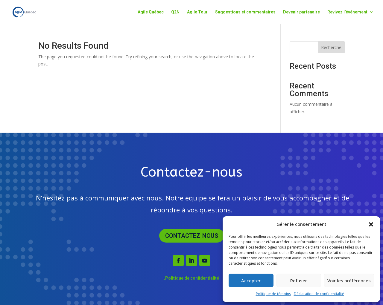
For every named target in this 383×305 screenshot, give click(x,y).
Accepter (251, 280)
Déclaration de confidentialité (319, 293)
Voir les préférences (349, 280)
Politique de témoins (273, 293)
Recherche (331, 47)
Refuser (298, 280)
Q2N (175, 12)
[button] (371, 224)
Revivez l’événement (347, 12)
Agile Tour (197, 12)
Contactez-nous (191, 235)
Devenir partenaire (301, 12)
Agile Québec (151, 12)
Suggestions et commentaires (245, 12)
